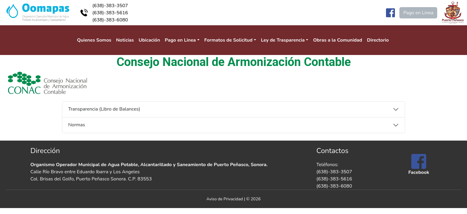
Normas (76, 125)
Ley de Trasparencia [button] (283, 40)
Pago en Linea (418, 13)
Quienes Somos (94, 40)
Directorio (378, 40)
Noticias (125, 40)
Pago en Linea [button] (180, 40)
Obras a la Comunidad (337, 40)
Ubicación (149, 40)
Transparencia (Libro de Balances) (104, 109)
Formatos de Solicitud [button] (228, 40)
